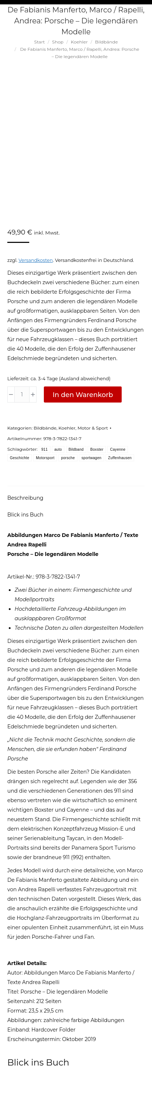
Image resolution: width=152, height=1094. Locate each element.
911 (44, 449)
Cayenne (117, 449)
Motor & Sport (92, 428)
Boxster (96, 449)
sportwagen (91, 458)
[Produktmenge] (22, 394)
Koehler (66, 428)
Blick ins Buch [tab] (25, 514)
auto (58, 449)
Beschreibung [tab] (25, 498)
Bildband (76, 449)
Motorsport (45, 458)
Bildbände (45, 428)
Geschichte (19, 458)
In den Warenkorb (83, 395)
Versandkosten (36, 260)
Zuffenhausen (120, 458)
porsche (68, 458)
